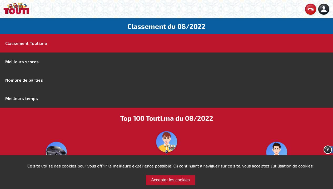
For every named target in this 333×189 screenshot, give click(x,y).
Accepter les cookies (170, 180)
